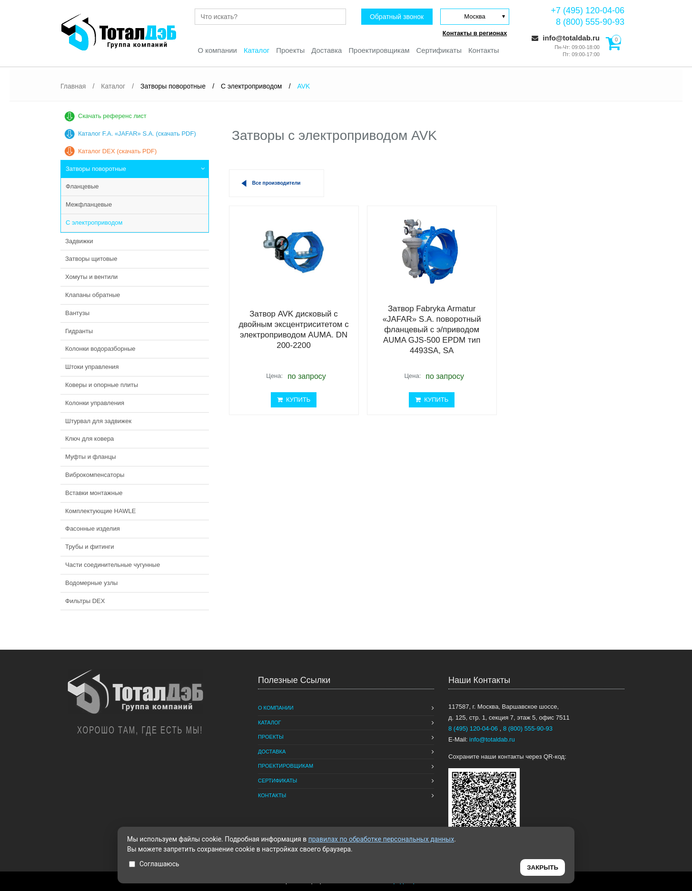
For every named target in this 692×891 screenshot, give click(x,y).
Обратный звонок (396, 16)
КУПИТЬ (290, 399)
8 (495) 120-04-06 (474, 728)
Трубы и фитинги (89, 546)
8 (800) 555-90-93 (590, 22)
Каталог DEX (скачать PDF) (117, 151)
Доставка (326, 50)
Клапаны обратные (92, 294)
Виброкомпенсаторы (94, 474)
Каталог (256, 50)
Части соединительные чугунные (112, 564)
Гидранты (79, 331)
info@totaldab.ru (566, 38)
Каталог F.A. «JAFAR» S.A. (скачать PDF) (137, 133)
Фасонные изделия (92, 528)
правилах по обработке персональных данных (381, 839)
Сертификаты (439, 50)
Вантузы (77, 313)
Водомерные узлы (91, 582)
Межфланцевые (89, 204)
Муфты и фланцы (90, 456)
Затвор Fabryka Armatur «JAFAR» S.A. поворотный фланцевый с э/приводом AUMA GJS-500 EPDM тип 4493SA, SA (422, 330)
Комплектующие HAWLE (100, 511)
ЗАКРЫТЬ (542, 867)
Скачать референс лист (112, 115)
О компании (217, 50)
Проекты (290, 50)
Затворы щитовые (91, 258)
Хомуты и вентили (91, 276)
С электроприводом (94, 222)
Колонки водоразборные (100, 348)
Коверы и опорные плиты (101, 384)
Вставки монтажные (94, 492)
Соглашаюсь (154, 864)
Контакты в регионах (475, 33)
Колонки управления (94, 402)
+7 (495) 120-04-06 (587, 10)
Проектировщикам (379, 50)
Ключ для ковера (89, 438)
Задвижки (79, 241)
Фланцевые (82, 186)
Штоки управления (92, 366)
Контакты (484, 50)
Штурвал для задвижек (98, 421)
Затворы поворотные (96, 168)
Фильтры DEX (85, 600)
